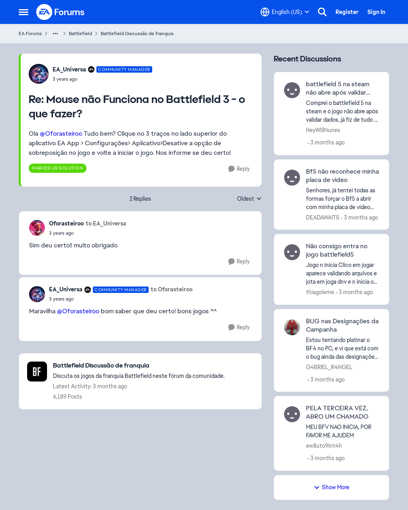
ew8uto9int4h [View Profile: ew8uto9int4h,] (324, 445)
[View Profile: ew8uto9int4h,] (292, 414)
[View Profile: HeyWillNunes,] (292, 90)
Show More (331, 487)
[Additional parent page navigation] (55, 33)
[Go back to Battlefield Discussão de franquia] (139, 366)
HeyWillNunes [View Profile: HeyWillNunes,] (323, 130)
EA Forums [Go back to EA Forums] (30, 33)
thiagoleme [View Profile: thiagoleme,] (320, 292)
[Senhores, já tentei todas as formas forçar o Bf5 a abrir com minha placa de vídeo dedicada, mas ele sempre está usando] (342, 198)
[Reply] (239, 169)
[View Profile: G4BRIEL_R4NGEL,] (292, 327)
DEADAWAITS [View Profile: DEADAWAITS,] (322, 217)
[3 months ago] (326, 142)
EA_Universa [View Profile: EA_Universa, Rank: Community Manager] (69, 69)
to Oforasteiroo (171, 289)
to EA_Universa (106, 223)
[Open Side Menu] (23, 12)
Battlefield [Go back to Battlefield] (80, 33)
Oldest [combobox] (249, 199)
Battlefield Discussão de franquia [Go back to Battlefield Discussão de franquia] (137, 33)
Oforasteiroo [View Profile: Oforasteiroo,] (66, 223)
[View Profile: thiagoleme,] (292, 252)
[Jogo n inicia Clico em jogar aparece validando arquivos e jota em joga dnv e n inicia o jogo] (342, 273)
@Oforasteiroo (61, 133)
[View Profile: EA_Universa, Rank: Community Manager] (39, 74)
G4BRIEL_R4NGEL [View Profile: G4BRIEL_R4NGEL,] (329, 366)
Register (347, 12)
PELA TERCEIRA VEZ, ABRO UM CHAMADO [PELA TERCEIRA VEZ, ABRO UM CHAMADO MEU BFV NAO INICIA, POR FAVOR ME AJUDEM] (337, 412)
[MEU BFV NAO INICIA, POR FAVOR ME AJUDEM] (342, 431)
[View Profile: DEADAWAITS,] (292, 178)
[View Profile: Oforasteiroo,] (37, 228)
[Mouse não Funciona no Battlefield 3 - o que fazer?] (102, 79)
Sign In (376, 12)
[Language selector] (285, 12)
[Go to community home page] (60, 12)
